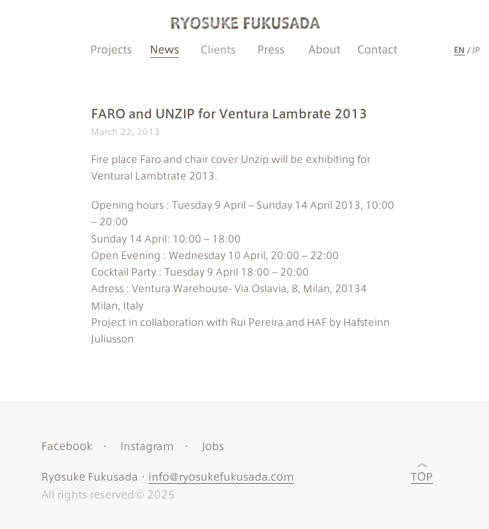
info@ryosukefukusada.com (221, 477)
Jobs (213, 446)
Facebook (66, 446)
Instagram (147, 446)
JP (476, 49)
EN (459, 49)
